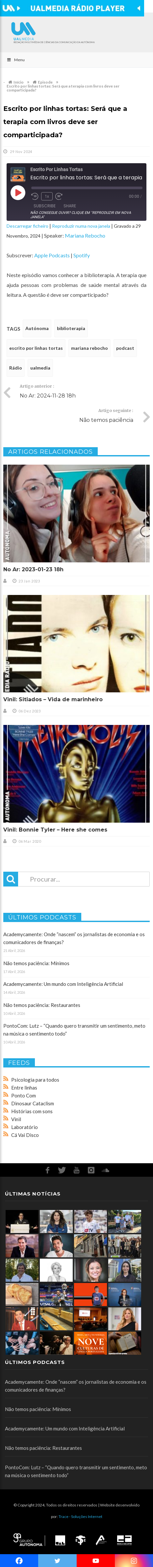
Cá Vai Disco (25, 1135)
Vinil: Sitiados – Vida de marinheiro (53, 699)
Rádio (15, 368)
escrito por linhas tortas (36, 348)
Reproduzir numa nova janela (81, 226)
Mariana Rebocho (85, 235)
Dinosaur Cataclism (32, 1103)
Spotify (81, 255)
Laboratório (24, 1127)
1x (47, 196)
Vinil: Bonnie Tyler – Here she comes (55, 830)
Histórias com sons (32, 1111)
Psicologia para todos (35, 1080)
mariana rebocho (89, 348)
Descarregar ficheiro (27, 226)
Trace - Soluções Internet (80, 1516)
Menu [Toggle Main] (16, 59)
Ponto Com (23, 1095)
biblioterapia (71, 328)
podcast (125, 348)
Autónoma (37, 328)
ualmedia (40, 368)
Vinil (16, 1119)
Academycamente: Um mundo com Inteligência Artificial (63, 984)
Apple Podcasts (52, 255)
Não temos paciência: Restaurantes (41, 1005)
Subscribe (45, 206)
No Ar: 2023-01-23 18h (33, 569)
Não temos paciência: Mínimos (36, 963)
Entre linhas (24, 1088)
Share (70, 206)
